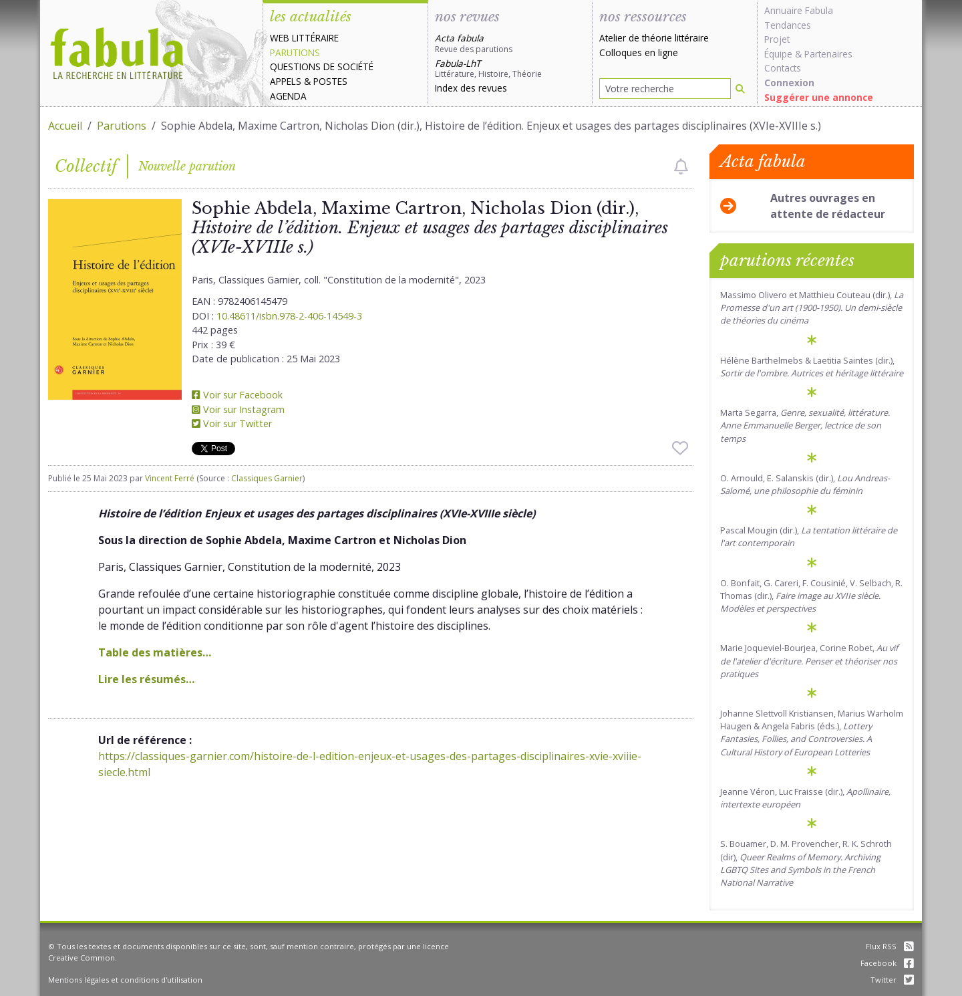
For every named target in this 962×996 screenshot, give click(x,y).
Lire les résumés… (146, 679)
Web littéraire (304, 37)
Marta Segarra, (805, 425)
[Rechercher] (740, 88)
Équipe (778, 53)
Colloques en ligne (638, 52)
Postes (330, 81)
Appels (285, 81)
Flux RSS (890, 946)
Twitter (892, 980)
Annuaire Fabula (798, 10)
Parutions (295, 52)
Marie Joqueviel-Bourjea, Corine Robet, (809, 660)
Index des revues (471, 88)
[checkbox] (681, 166)
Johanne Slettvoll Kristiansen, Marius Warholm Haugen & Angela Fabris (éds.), (811, 732)
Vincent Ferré (169, 478)
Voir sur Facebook (237, 394)
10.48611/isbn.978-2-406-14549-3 (289, 315)
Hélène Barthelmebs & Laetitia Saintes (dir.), (811, 366)
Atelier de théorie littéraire (654, 37)
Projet (777, 39)
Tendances (787, 25)
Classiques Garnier (267, 478)
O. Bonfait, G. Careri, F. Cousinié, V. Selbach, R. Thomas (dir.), (811, 595)
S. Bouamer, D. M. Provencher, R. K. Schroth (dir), (806, 863)
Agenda (288, 96)
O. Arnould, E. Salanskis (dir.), (805, 484)
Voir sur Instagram (238, 409)
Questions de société (321, 66)
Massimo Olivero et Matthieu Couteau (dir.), (811, 307)
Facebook (887, 963)
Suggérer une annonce (818, 97)
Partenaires (828, 53)
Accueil (65, 125)
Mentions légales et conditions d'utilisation (125, 980)
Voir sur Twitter (232, 423)
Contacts (782, 67)
